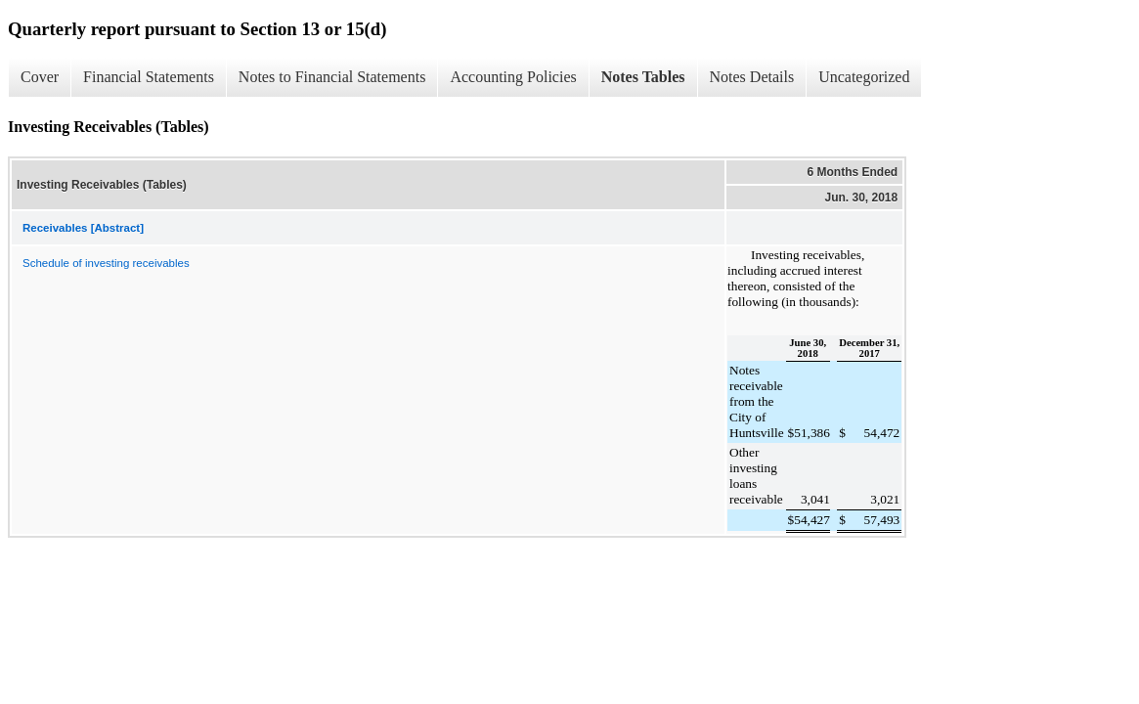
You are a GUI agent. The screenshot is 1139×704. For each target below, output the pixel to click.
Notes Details (752, 76)
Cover (40, 76)
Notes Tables (643, 76)
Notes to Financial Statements (332, 76)
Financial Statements (148, 76)
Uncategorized (863, 76)
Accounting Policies (513, 76)
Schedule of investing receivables (106, 263)
